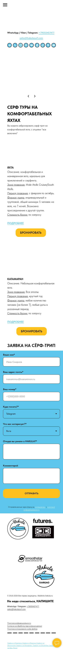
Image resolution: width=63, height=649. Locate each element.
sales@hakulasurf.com (31, 38)
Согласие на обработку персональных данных (24, 626)
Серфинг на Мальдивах (24, 645)
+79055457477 (46, 32)
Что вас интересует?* (15, 424)
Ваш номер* (9, 389)
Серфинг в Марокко (29, 643)
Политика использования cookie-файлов (22, 629)
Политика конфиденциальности (19, 623)
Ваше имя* (9, 354)
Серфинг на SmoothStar (41, 645)
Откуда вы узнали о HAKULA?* (20, 441)
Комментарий (10, 465)
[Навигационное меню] (5, 4)
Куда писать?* (11, 406)
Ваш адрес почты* (13, 372)
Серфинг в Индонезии (14, 643)
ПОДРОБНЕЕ (15, 223)
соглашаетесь (40, 507)
